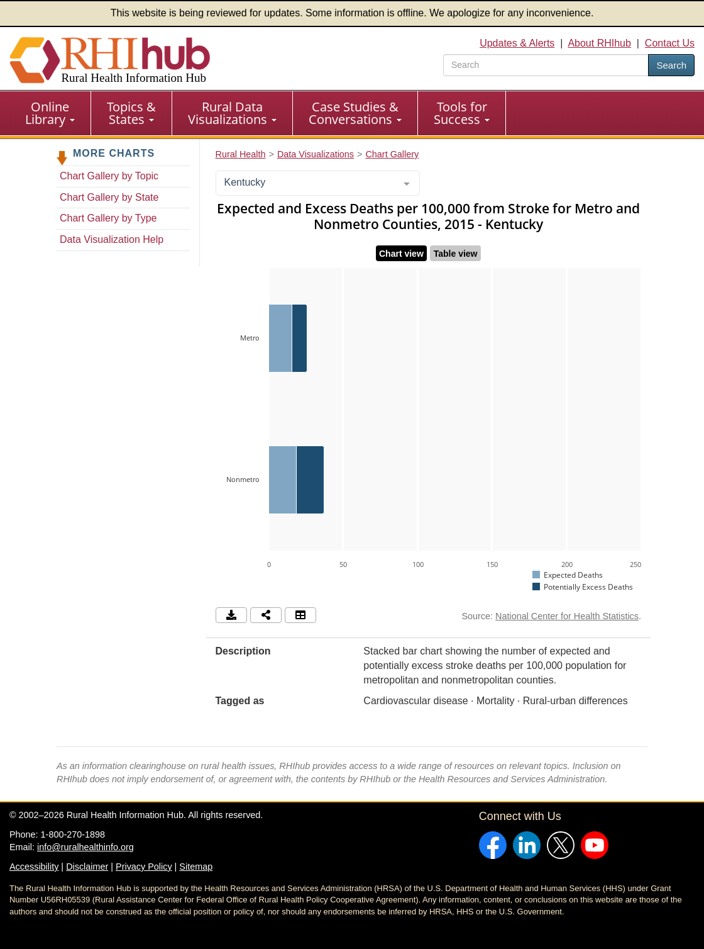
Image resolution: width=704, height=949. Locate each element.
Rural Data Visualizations (232, 113)
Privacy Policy (144, 867)
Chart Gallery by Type (108, 218)
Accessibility (33, 867)
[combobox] (318, 183)
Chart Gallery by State (109, 197)
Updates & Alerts (517, 43)
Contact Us (670, 43)
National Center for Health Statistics (567, 616)
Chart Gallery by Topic (109, 176)
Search (671, 65)
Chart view (401, 254)
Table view (456, 254)
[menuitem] (50, 113)
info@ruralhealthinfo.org (85, 847)
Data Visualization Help (111, 239)
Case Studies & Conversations (355, 113)
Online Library (50, 113)
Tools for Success (462, 113)
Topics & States (131, 113)
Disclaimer (87, 867)
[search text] (546, 65)
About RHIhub (599, 43)
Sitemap (195, 867)
